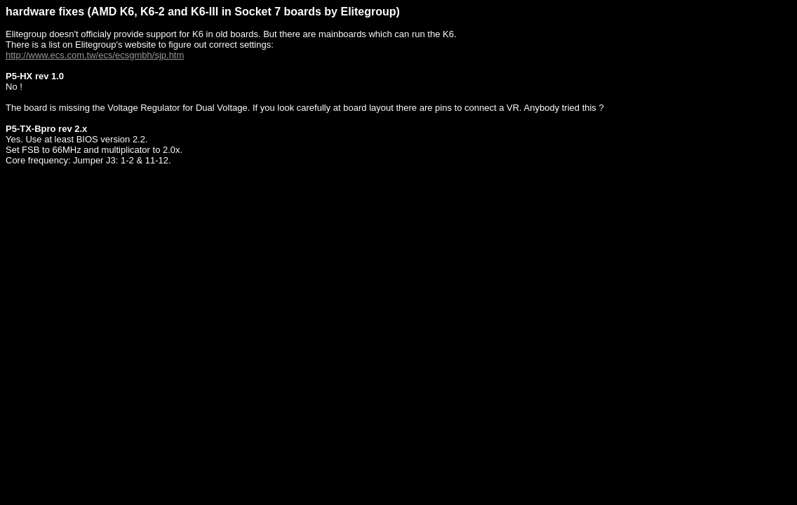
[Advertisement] (261, 209)
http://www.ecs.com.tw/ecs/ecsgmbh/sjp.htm (95, 55)
